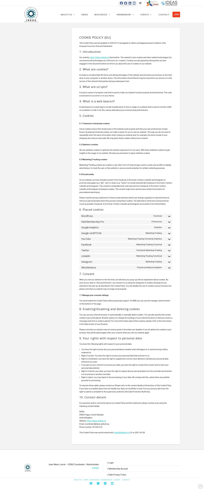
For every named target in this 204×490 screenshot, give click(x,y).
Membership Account (117, 469)
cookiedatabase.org (122, 432)
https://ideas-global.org (99, 57)
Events (117, 480)
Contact (95, 468)
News (86, 480)
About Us (78, 480)
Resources (95, 480)
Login (110, 463)
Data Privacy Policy (116, 474)
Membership (107, 480)
